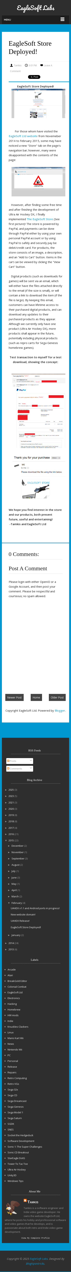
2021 (11, 802)
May (14, 884)
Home (36, 697)
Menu (7, 19)
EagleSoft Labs (35, 8)
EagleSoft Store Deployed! (26, 927)
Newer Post (14, 697)
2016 (11, 834)
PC (9, 1055)
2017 (11, 828)
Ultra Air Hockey (17, 1169)
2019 (11, 815)
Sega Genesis (16, 1106)
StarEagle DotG (16, 1158)
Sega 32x (13, 1089)
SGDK (11, 1124)
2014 (11, 943)
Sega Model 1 (15, 1112)
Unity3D (12, 1175)
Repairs (12, 1072)
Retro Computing (17, 1078)
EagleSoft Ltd (15, 992)
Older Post (57, 697)
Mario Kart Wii (15, 1038)
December (18, 845)
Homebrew (14, 1009)
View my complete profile (35, 1238)
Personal (13, 1061)
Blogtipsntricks (35, 1264)
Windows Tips (15, 1181)
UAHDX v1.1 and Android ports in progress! (35, 908)
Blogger (60, 710)
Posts (11, 761)
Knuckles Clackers (18, 1026)
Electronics (14, 998)
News (11, 1044)
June (14, 877)
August (16, 864)
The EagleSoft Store (40, 219)
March (15, 896)
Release (12, 1066)
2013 (11, 949)
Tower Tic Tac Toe (18, 1164)
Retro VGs (13, 1084)
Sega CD (12, 1095)
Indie (10, 1021)
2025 (11, 789)
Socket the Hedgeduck (20, 1135)
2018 (11, 821)
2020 (11, 808)
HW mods (13, 1015)
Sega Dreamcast (17, 1101)
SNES (11, 1129)
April (14, 890)
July (14, 871)
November (18, 852)
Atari (10, 975)
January (16, 935)
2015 (11, 840)
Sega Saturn (15, 1118)
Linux (11, 1032)
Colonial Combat (17, 986)
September (18, 858)
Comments (14, 768)
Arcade (12, 969)
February (17, 903)
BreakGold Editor (17, 981)
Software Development (21, 1141)
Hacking (12, 1004)
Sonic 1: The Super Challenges (25, 1146)
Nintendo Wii (15, 1049)
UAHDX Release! (20, 920)
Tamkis (32, 1202)
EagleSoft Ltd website (23, 136)
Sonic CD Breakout (18, 1152)
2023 (11, 796)
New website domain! (23, 914)
